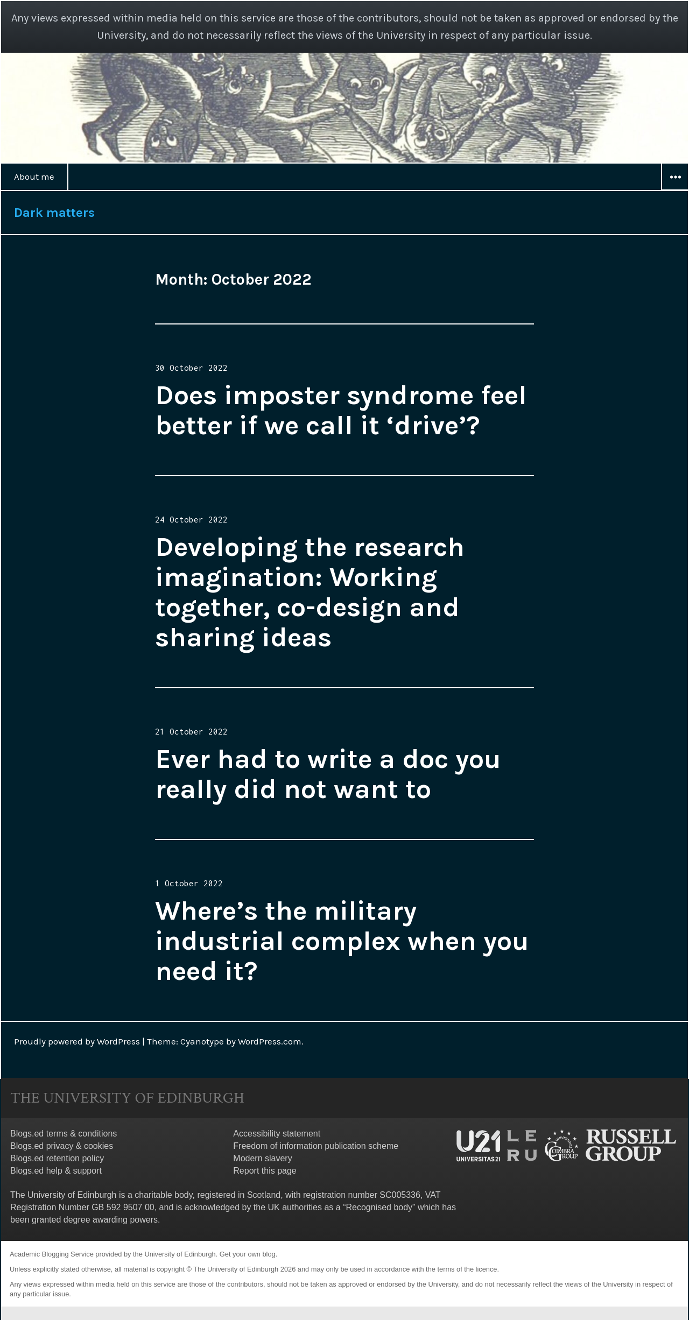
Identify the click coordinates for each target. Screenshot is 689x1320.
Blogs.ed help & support (56, 1170)
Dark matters (54, 212)
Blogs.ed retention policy (57, 1158)
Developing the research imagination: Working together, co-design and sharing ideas (310, 592)
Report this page (264, 1170)
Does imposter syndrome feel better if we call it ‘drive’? (341, 410)
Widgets (675, 189)
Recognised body (379, 1207)
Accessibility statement (276, 1133)
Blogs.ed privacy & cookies (61, 1145)
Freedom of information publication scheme (315, 1145)
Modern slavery (262, 1158)
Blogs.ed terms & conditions (63, 1133)
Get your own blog (248, 1254)
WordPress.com (269, 1041)
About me (34, 176)
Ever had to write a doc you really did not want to (328, 774)
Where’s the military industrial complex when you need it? (342, 941)
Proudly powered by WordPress (77, 1041)
